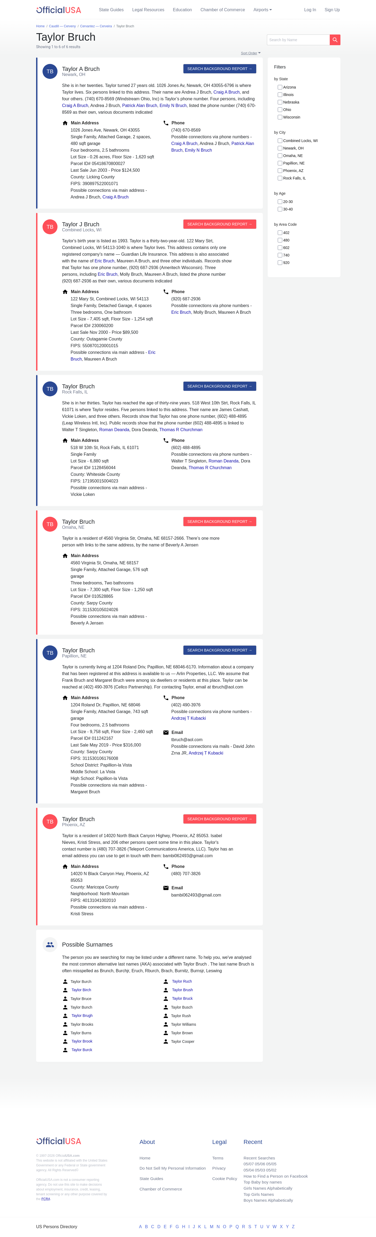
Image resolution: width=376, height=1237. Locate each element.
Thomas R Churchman (180, 429)
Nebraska (291, 102)
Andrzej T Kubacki (188, 718)
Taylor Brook (77, 1041)
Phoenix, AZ (293, 170)
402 (286, 232)
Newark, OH (293, 148)
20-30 (288, 201)
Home (145, 1155)
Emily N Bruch (173, 105)
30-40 (288, 209)
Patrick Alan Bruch (139, 105)
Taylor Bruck (178, 998)
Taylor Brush (178, 990)
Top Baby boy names (261, 1181)
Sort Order (249, 53)
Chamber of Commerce (223, 9)
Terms (218, 1155)
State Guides (111, 9)
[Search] (298, 40)
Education (182, 9)
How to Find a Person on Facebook (274, 1174)
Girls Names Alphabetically (266, 1187)
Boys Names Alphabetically (266, 1200)
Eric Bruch (104, 261)
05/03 (257, 1168)
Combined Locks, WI (300, 140)
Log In (310, 9)
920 (286, 262)
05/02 (269, 1168)
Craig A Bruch (226, 92)
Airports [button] (261, 9)
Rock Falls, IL (294, 178)
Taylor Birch (76, 990)
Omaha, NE (293, 155)
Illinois (288, 94)
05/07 (246, 1161)
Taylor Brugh (77, 1016)
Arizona (289, 87)
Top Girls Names (256, 1194)
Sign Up (332, 9)
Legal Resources (148, 9)
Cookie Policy (225, 1176)
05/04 (246, 1168)
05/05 (269, 1161)
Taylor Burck (77, 1050)
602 (286, 247)
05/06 (257, 1161)
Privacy (219, 1166)
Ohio (287, 109)
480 (286, 240)
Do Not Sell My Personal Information (174, 1166)
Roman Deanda (114, 429)
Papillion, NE (294, 163)
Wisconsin (291, 117)
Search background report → (219, 69)
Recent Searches (257, 1155)
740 (286, 255)
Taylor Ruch (177, 981)
